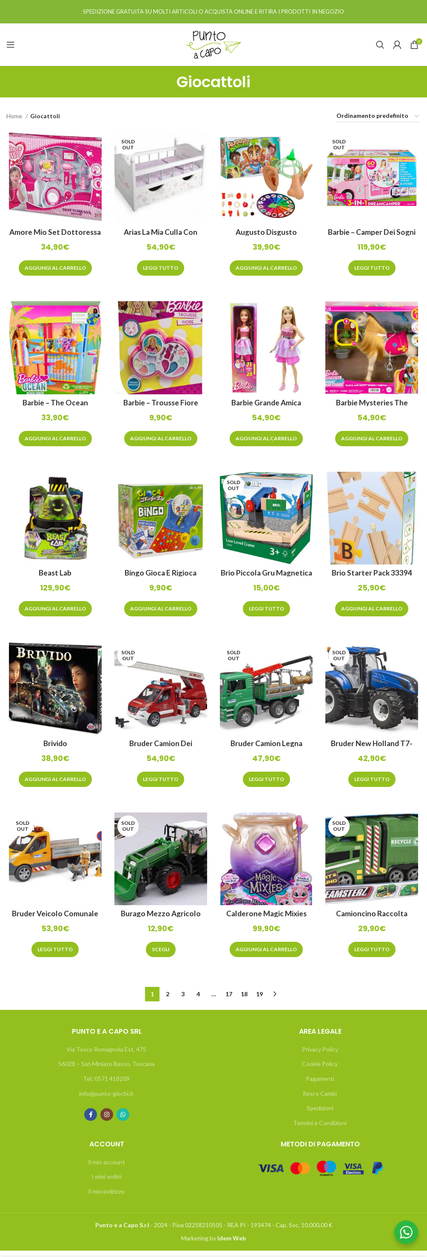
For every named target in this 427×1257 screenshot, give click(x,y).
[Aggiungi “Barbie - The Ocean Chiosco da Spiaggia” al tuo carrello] (53, 441)
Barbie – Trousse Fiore (160, 404)
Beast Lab (54, 576)
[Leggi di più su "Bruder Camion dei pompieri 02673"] (160, 784)
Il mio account (106, 1167)
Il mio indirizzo (106, 1197)
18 (244, 1000)
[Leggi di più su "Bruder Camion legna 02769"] (266, 784)
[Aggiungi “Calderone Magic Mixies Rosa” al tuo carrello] (267, 955)
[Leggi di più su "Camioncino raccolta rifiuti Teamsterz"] (373, 955)
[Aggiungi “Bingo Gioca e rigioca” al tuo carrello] (160, 612)
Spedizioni (320, 1114)
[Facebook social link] (90, 1120)
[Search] (380, 44)
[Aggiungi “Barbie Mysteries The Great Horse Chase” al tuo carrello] (373, 441)
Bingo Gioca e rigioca (160, 576)
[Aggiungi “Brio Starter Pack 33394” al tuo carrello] (373, 612)
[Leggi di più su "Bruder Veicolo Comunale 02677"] (53, 955)
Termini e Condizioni (320, 1128)
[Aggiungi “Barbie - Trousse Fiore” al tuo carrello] (160, 441)
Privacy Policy (320, 1055)
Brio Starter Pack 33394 (374, 576)
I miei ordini (106, 1182)
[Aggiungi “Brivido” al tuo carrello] (53, 784)
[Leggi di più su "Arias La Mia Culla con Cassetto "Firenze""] (160, 269)
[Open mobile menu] (10, 44)
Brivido (53, 747)
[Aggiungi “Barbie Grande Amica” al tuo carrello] (267, 441)
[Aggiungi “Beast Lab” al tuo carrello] (53, 612)
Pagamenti (320, 1085)
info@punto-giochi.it (106, 1099)
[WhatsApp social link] (123, 1120)
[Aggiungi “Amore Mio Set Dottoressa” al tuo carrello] (53, 269)
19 (259, 1000)
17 (228, 1000)
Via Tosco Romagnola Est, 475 (106, 1055)
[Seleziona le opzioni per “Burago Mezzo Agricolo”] (160, 955)
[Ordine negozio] (378, 116)
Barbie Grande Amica (267, 404)
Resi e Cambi (320, 1099)
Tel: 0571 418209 (106, 1085)
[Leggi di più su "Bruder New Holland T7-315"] (373, 784)
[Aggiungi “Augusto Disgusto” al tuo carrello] (267, 269)
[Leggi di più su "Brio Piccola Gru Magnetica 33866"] (266, 612)
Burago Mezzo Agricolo (160, 919)
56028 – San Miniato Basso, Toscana (106, 1070)
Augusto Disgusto (267, 233)
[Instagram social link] (106, 1120)
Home (14, 116)
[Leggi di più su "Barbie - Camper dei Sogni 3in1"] (373, 269)
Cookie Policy (320, 1070)
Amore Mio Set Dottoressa (53, 233)
